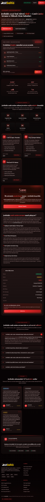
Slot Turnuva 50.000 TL (5, 491)
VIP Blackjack (26, 475)
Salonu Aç (22, 311)
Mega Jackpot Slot (27, 468)
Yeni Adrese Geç (7, 28)
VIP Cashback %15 (5, 487)
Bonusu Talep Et (22, 207)
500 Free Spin (4, 485)
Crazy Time (25, 472)
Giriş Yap (42, 2)
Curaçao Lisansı (26, 491)
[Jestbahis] (7, 3)
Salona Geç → (17, 155)
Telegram (25, 487)
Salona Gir (38, 72)
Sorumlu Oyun (26, 489)
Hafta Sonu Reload (5, 489)
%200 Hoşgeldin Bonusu (6, 483)
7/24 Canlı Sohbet (27, 483)
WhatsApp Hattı (26, 485)
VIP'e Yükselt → (17, 180)
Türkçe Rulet (25, 470)
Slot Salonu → (39, 155)
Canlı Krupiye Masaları (27, 466)
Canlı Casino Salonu (20, 28)
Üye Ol (34, 2)
